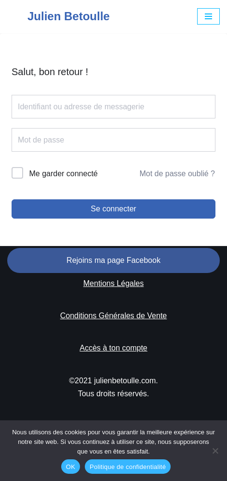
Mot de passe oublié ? (177, 173)
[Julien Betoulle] (58, 16)
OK (70, 466)
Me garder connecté (63, 173)
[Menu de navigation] (208, 16)
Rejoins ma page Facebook (113, 260)
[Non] (215, 450)
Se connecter (113, 209)
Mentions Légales (113, 283)
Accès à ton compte (113, 348)
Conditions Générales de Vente (113, 316)
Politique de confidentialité (128, 466)
